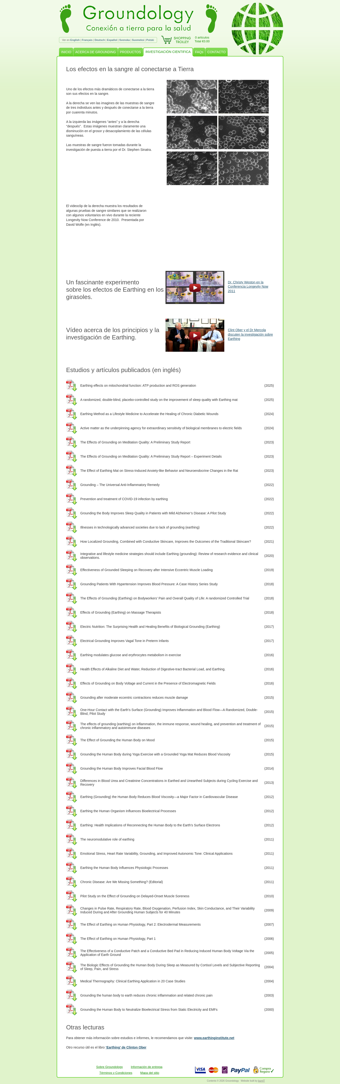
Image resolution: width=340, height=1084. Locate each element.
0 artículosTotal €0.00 (202, 39)
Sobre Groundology (109, 1067)
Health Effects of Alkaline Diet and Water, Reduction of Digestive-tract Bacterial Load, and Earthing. (152, 669)
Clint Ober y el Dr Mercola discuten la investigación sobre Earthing (250, 334)
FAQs (199, 52)
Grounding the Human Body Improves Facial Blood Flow (121, 768)
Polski (150, 40)
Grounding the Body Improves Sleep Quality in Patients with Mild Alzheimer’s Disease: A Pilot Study (153, 513)
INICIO (66, 52)
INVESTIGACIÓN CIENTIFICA (168, 52)
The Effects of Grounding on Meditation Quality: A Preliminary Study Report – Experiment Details (151, 456)
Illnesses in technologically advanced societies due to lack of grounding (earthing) (140, 527)
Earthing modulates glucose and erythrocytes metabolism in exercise (130, 655)
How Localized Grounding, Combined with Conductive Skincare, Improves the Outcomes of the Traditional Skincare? (165, 541)
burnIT (261, 1081)
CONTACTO (216, 52)
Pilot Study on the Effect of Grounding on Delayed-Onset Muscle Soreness (134, 896)
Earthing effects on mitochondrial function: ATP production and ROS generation (138, 385)
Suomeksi (138, 40)
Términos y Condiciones (115, 1073)
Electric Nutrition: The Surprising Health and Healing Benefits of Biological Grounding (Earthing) (150, 627)
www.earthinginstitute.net (214, 1038)
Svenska (124, 40)
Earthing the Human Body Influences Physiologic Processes (124, 868)
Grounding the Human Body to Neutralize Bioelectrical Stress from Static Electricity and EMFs (148, 1009)
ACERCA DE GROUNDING (95, 52)
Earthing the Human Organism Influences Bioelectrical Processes (128, 811)
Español (112, 40)
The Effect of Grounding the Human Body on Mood (117, 740)
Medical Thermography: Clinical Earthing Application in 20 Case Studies (132, 981)
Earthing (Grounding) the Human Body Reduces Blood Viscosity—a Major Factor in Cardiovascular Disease (159, 797)
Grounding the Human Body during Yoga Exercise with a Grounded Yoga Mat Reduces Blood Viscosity (155, 754)
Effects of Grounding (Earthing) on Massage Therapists (120, 612)
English (75, 40)
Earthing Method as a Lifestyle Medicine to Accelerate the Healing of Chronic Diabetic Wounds (149, 414)
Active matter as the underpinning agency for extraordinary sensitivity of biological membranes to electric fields (161, 428)
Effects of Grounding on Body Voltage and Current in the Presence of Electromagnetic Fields (148, 683)
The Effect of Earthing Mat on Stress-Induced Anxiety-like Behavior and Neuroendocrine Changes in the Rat (159, 471)
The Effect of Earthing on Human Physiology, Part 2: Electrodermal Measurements (140, 924)
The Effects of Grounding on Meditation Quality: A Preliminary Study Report (135, 442)
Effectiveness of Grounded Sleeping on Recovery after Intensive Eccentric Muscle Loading (146, 570)
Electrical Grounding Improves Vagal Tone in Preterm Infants (124, 641)
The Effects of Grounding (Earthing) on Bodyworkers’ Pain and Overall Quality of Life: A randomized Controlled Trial (164, 598)
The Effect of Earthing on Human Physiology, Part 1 (118, 939)
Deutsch (100, 40)
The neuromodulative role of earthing (107, 839)
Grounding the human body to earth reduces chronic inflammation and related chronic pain (146, 995)
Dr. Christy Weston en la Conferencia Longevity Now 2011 (248, 286)
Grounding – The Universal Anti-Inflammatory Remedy (120, 485)
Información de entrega (146, 1067)
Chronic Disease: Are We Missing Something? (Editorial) (121, 882)
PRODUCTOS (130, 52)
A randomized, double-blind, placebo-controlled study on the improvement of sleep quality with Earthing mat (159, 400)
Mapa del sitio (149, 1073)
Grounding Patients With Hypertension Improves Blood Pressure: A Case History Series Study (149, 584)
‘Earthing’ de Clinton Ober (126, 1047)
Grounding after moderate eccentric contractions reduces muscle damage (134, 697)
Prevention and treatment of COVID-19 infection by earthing (124, 499)
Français (87, 40)
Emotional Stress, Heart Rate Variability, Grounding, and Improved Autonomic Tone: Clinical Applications (156, 853)
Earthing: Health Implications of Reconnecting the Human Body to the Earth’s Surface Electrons (150, 825)
